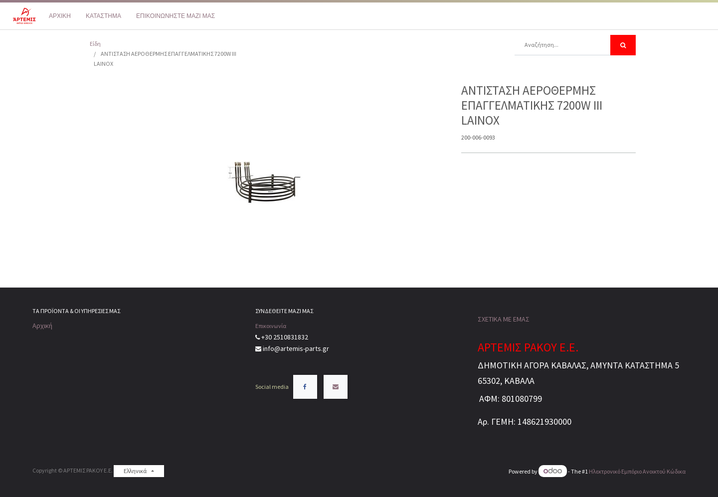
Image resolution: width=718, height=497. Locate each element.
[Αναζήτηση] (623, 45)
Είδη (95, 43)
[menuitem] (59, 15)
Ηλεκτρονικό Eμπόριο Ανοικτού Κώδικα (637, 471)
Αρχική (42, 325)
